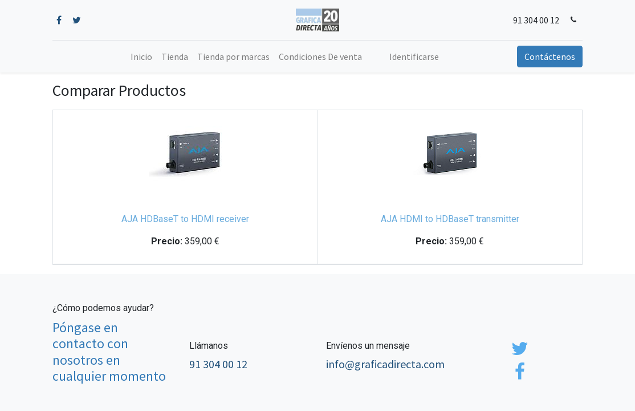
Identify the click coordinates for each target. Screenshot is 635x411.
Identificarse (414, 56)
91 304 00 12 (536, 20)
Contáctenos (549, 56)
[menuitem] (141, 56)
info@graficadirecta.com (385, 364)
